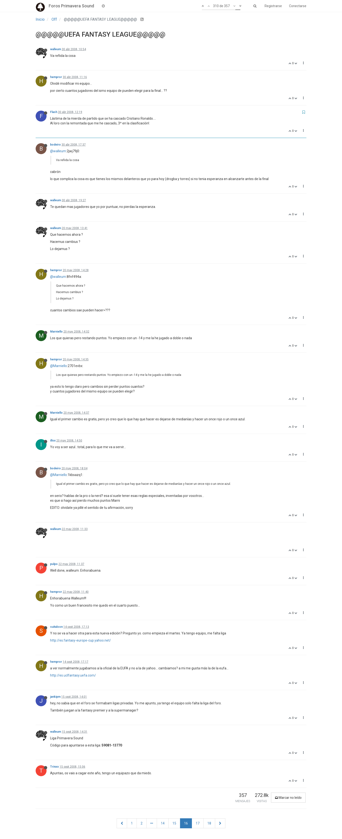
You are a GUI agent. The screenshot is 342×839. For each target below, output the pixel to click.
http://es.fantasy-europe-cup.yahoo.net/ (80, 640)
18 (209, 823)
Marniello (56, 331)
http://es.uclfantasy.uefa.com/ (73, 675)
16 (186, 823)
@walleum (58, 151)
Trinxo (54, 766)
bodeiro (55, 144)
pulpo (54, 564)
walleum (55, 49)
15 (174, 823)
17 (198, 823)
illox (53, 440)
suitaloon (56, 626)
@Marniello (58, 366)
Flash (53, 112)
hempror (56, 77)
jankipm (55, 696)
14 (163, 823)
